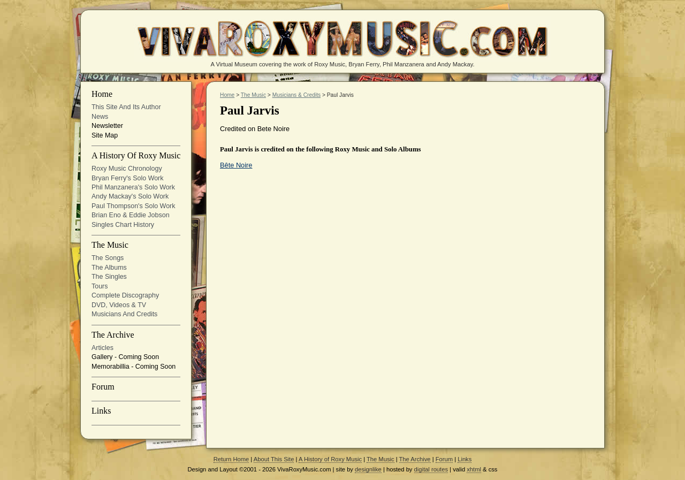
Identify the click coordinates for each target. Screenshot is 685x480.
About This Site (274, 459)
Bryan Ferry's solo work (128, 178)
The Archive (113, 335)
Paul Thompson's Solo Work (133, 206)
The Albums (109, 267)
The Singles (109, 276)
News (100, 116)
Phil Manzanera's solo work (133, 187)
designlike (368, 469)
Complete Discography (125, 295)
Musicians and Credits (124, 314)
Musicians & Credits (296, 95)
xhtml (474, 469)
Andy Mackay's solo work (130, 196)
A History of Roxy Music (136, 155)
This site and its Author (126, 107)
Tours (100, 286)
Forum (103, 387)
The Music (110, 245)
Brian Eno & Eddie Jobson (131, 215)
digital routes (431, 469)
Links (101, 411)
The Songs (108, 258)
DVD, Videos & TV (119, 305)
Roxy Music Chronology (127, 168)
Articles (102, 348)
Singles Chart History (123, 224)
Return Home (231, 459)
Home (102, 94)
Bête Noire (236, 165)
